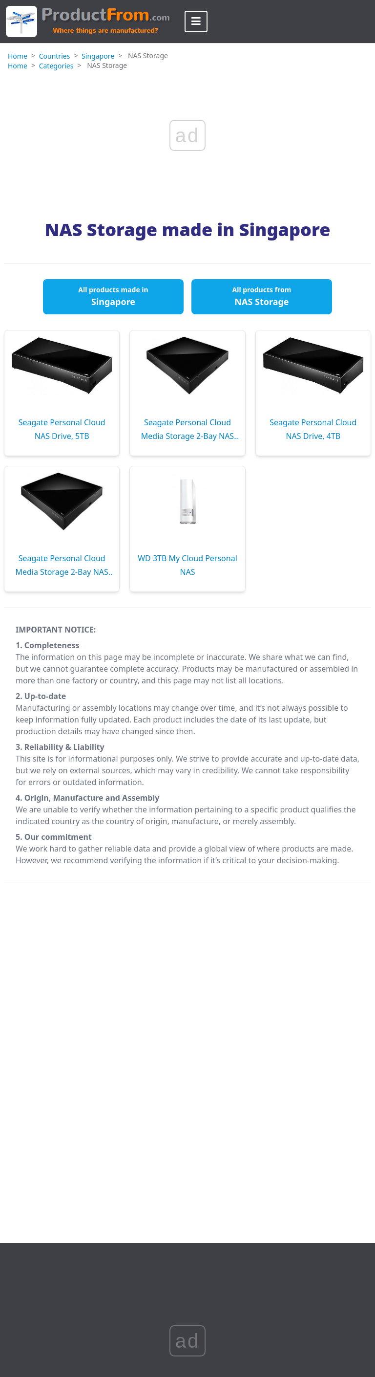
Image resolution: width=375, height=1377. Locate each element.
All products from (262, 296)
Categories (56, 65)
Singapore (98, 56)
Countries (54, 56)
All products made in (113, 296)
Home (17, 56)
